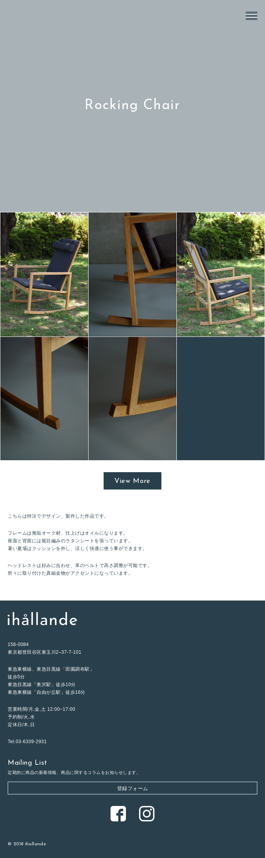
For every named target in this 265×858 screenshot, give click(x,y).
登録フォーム (132, 788)
